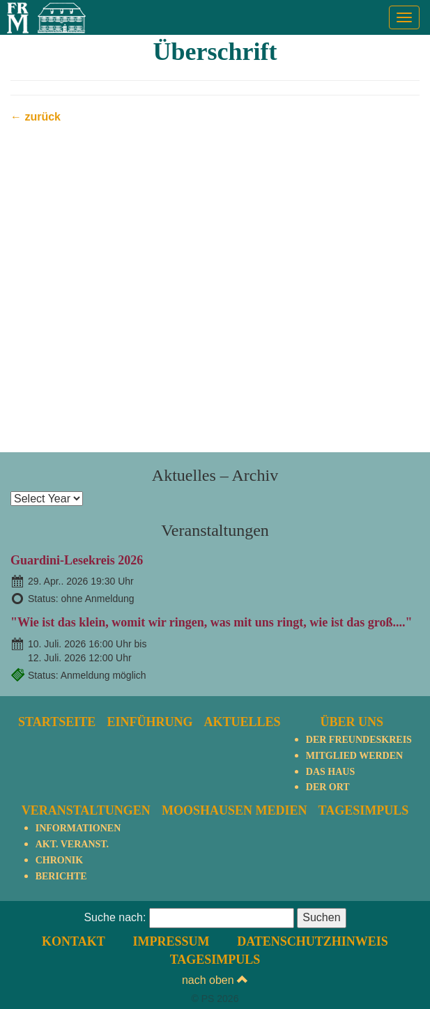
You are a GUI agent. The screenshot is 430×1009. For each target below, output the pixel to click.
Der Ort (328, 787)
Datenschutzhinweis (312, 941)
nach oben (215, 980)
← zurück (35, 117)
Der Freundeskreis (359, 739)
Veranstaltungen (86, 810)
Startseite (56, 722)
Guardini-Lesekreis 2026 (76, 560)
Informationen (78, 828)
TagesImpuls (363, 810)
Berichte (61, 876)
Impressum (170, 941)
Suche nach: (115, 917)
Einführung (149, 722)
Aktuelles (242, 722)
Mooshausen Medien (234, 810)
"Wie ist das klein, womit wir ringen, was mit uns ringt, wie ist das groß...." (211, 622)
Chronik (59, 860)
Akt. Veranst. (72, 844)
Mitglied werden (354, 755)
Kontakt (73, 941)
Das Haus (330, 772)
